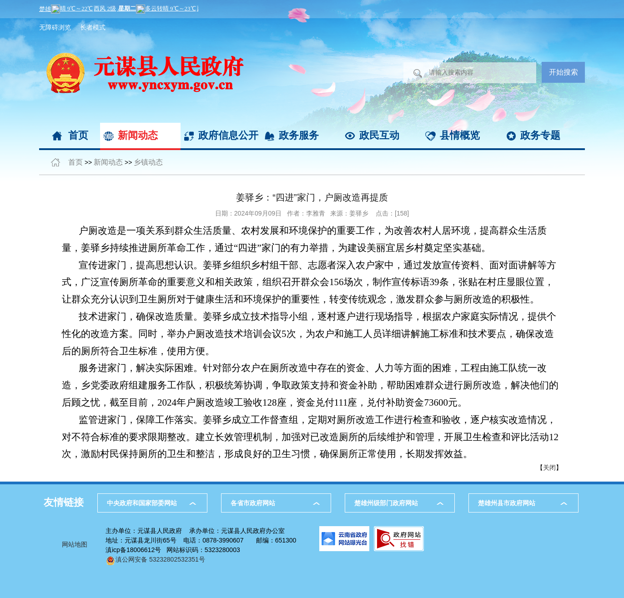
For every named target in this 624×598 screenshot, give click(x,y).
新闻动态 (138, 135)
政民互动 (379, 135)
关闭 (549, 467)
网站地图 (74, 544)
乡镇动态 (148, 162)
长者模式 (93, 27)
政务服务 (299, 135)
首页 (78, 135)
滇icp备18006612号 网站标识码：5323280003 (173, 549)
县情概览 (460, 135)
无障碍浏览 (55, 27)
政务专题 (540, 135)
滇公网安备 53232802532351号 (155, 559)
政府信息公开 (228, 135)
